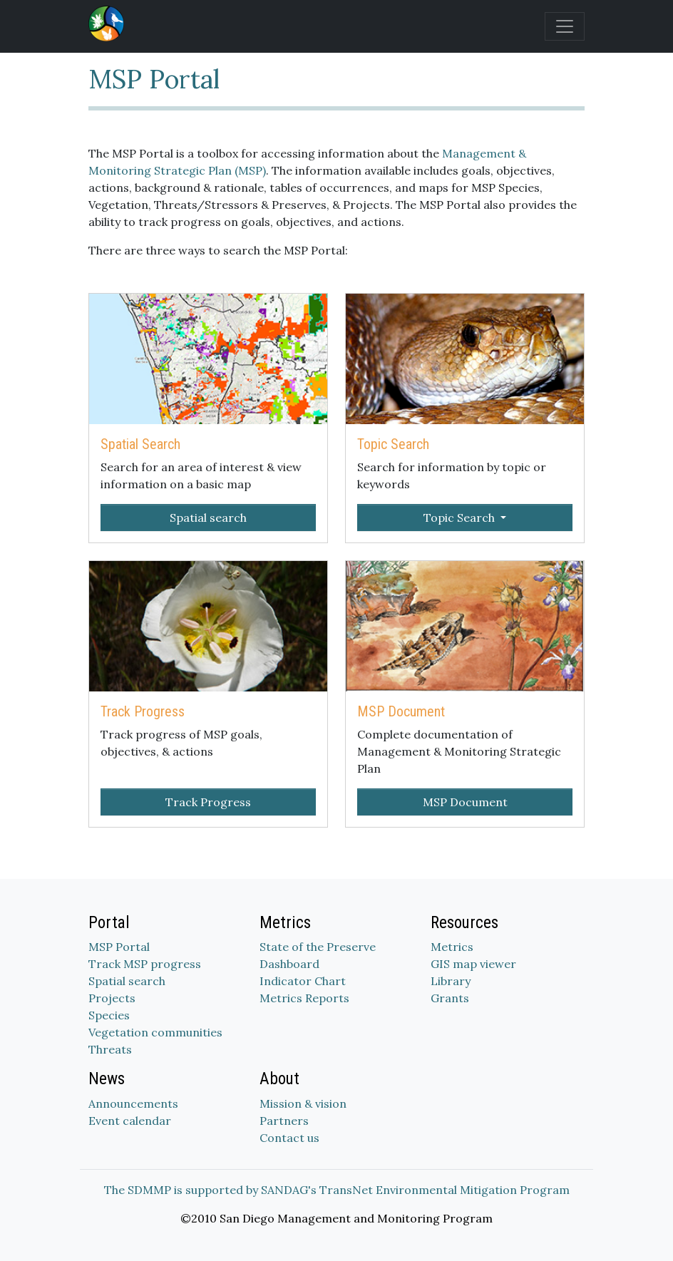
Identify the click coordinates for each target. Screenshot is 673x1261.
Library (451, 981)
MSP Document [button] (465, 802)
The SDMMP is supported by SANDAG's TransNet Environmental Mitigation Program (337, 1190)
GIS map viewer (473, 964)
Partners (284, 1120)
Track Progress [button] (208, 802)
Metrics (452, 947)
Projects (111, 998)
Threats (110, 1049)
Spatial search (126, 981)
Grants (450, 998)
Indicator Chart (303, 981)
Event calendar (129, 1120)
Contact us (289, 1138)
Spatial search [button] (208, 517)
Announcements (133, 1103)
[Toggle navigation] (565, 26)
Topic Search (460, 517)
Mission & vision (303, 1103)
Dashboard (289, 964)
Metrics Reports (304, 998)
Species (109, 1015)
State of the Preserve (318, 947)
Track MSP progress (144, 964)
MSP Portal (119, 947)
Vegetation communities (155, 1032)
